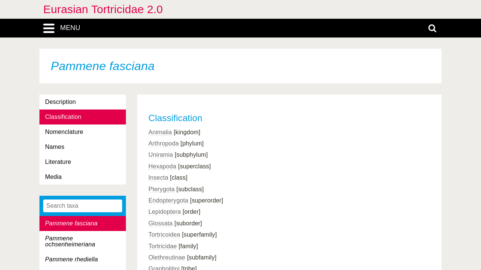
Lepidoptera (164, 211)
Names (54, 147)
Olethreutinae (166, 257)
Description (60, 102)
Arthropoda (163, 143)
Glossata (160, 223)
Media (53, 177)
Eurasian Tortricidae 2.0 (103, 9)
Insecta (158, 177)
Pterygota (161, 189)
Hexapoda (162, 166)
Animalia (160, 132)
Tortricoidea (164, 234)
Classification (63, 117)
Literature (58, 162)
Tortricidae (162, 246)
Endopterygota (168, 200)
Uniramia (160, 155)
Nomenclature (64, 132)
